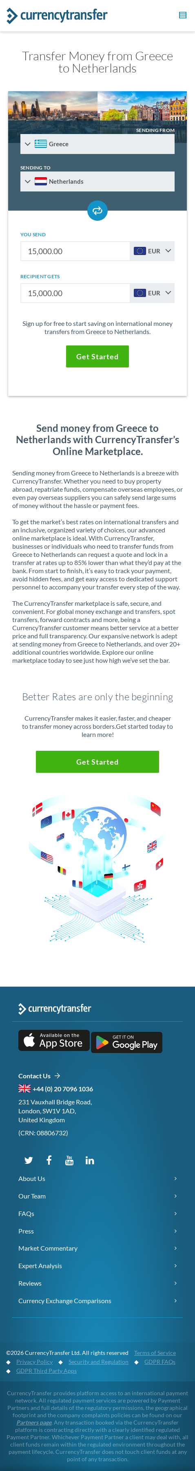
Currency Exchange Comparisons (64, 1300)
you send (33, 234)
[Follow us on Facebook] (49, 1160)
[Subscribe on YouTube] (69, 1160)
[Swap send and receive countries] (97, 210)
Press (26, 1231)
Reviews (30, 1283)
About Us (31, 1178)
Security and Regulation (99, 1361)
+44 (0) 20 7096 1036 (63, 1089)
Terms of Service (155, 1352)
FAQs (26, 1213)
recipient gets (40, 276)
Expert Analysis (40, 1265)
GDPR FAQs (159, 1361)
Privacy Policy (34, 1361)
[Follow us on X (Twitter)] (28, 1160)
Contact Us (39, 1076)
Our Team (32, 1196)
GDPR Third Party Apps (46, 1370)
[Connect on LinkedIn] (90, 1160)
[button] (181, 16)
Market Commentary (48, 1248)
